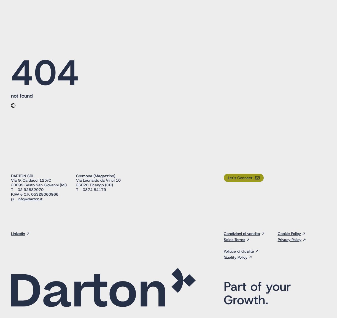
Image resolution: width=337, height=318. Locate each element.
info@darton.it (30, 199)
